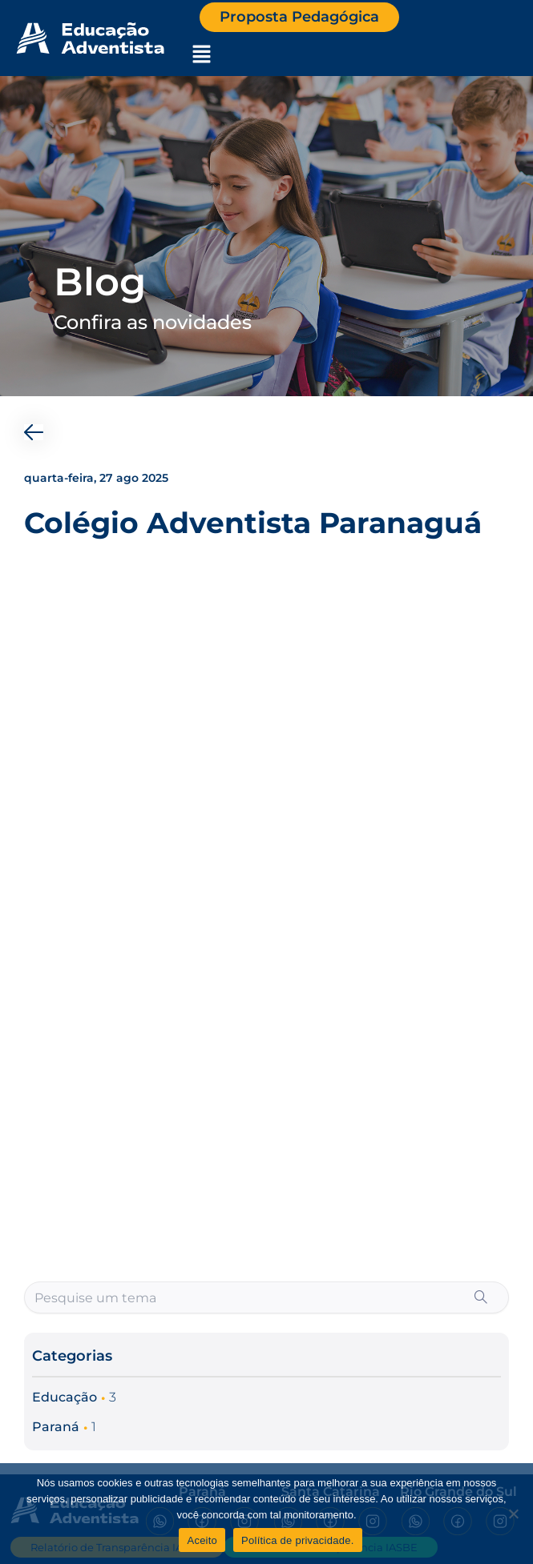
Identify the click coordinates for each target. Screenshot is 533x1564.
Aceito (202, 1540)
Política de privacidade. (297, 1540)
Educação (64, 1397)
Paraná (55, 1426)
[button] (201, 55)
